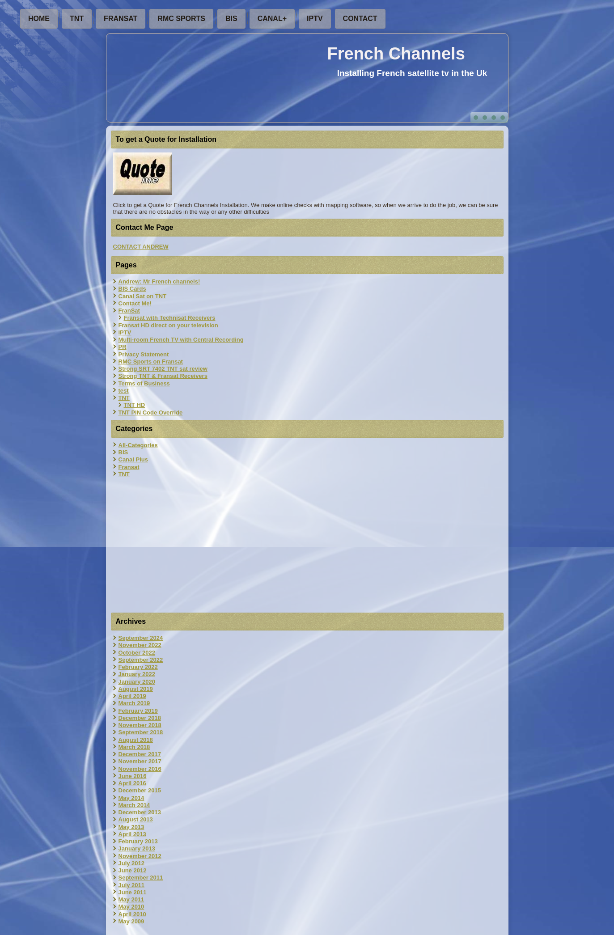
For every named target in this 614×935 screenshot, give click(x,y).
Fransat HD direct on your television (168, 325)
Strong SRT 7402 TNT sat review (163, 368)
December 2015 (140, 790)
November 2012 (140, 856)
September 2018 (141, 732)
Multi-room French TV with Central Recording (181, 339)
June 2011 (133, 892)
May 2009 (131, 921)
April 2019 (132, 696)
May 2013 (131, 827)
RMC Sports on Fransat (151, 361)
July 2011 (132, 885)
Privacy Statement (144, 354)
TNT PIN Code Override (151, 412)
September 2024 (141, 638)
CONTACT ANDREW (141, 246)
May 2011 (131, 899)
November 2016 (140, 769)
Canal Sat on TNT (143, 296)
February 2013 (138, 841)
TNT (77, 18)
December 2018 (140, 718)
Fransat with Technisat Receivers (170, 317)
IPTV (315, 18)
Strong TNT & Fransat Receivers (163, 375)
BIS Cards (132, 288)
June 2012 (133, 870)
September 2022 (141, 659)
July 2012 (132, 863)
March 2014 (134, 805)
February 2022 (138, 667)
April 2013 (132, 834)
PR (123, 346)
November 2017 (140, 761)
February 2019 (138, 710)
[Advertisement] (307, 546)
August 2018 (136, 739)
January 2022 (137, 674)
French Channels (396, 53)
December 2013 (140, 812)
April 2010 (132, 914)
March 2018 (134, 747)
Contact (360, 18)
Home (39, 18)
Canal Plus (133, 459)
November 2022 (140, 645)
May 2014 (131, 798)
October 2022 (137, 652)
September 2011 (141, 877)
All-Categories (138, 445)
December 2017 (140, 754)
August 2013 (136, 819)
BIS (231, 18)
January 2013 (137, 848)
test (124, 390)
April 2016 (132, 783)
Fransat (129, 467)
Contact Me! (135, 303)
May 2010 (131, 906)
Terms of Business (144, 383)
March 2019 (134, 703)
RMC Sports (181, 18)
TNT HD (134, 405)
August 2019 (136, 688)
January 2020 (137, 681)
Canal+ (272, 18)
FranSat (120, 18)
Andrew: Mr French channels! (159, 281)
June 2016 (133, 776)
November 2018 (140, 725)
